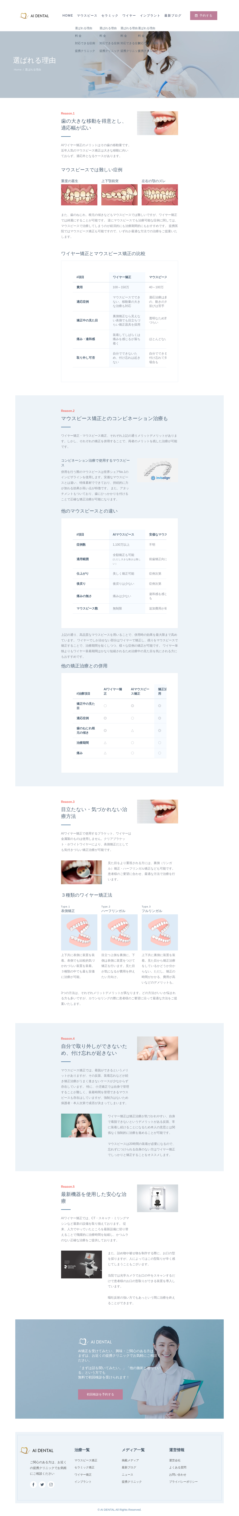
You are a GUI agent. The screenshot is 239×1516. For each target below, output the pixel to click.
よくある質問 (177, 1467)
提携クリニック (132, 1481)
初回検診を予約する (100, 1394)
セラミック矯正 (84, 1467)
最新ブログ (173, 15)
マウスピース (87, 15)
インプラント (150, 15)
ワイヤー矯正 (83, 1474)
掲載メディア (130, 1460)
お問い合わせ (177, 1474)
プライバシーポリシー (183, 1481)
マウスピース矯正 (85, 1460)
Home (67, 15)
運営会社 (175, 1460)
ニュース (127, 1474)
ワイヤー (129, 15)
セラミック (110, 15)
